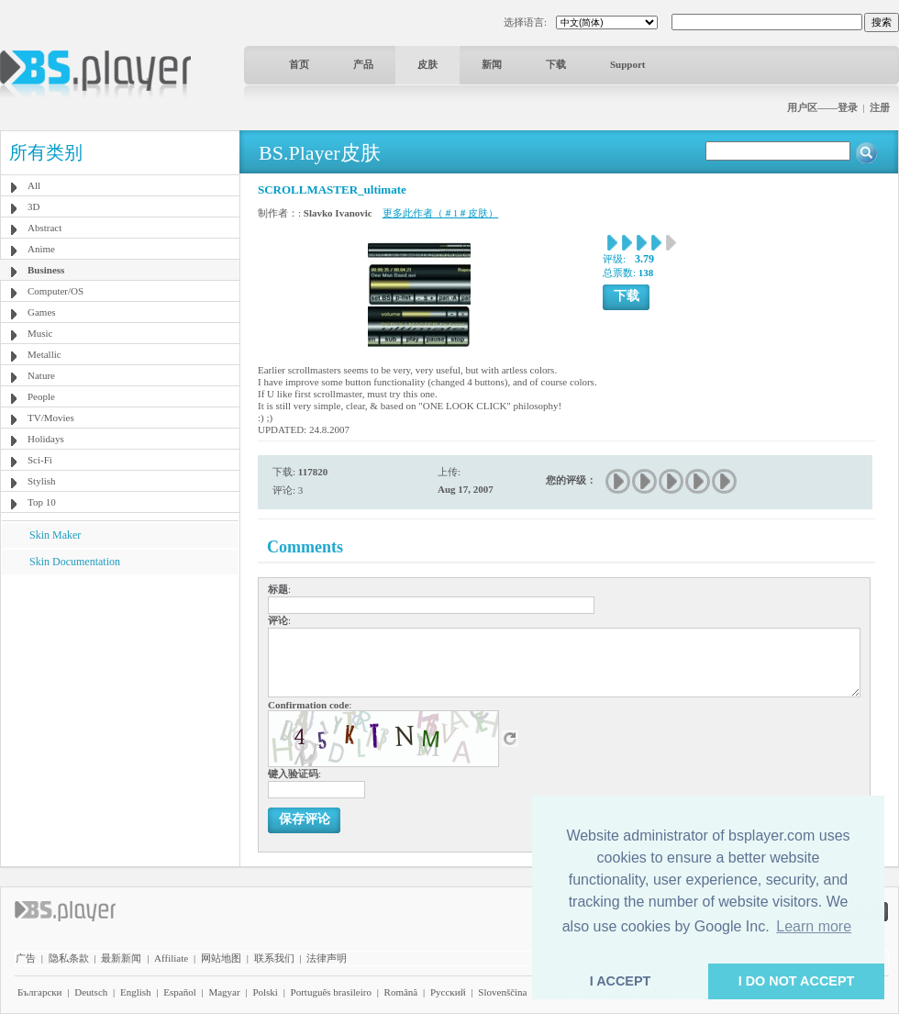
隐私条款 (69, 958)
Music (40, 333)
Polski (265, 991)
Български (39, 991)
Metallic (44, 354)
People (41, 396)
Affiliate (171, 958)
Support (628, 64)
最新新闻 (121, 958)
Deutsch (90, 991)
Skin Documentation (74, 561)
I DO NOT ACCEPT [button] (796, 981)
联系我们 (274, 958)
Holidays (46, 438)
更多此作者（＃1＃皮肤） (441, 212)
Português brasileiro (331, 991)
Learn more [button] (813, 926)
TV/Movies (51, 417)
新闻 (492, 64)
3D (33, 206)
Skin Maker (55, 535)
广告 (26, 958)
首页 (299, 64)
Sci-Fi (40, 459)
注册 (880, 107)
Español (179, 991)
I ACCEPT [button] (620, 981)
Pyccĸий (448, 991)
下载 (556, 64)
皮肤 (427, 64)
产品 (363, 64)
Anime (41, 248)
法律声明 (326, 958)
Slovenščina (502, 991)
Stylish (42, 480)
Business (46, 269)
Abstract (44, 227)
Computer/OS (55, 290)
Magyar (223, 991)
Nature (41, 375)
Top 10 (42, 501)
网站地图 (221, 958)
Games (42, 312)
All (34, 185)
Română (401, 991)
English (135, 991)
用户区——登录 (822, 107)
